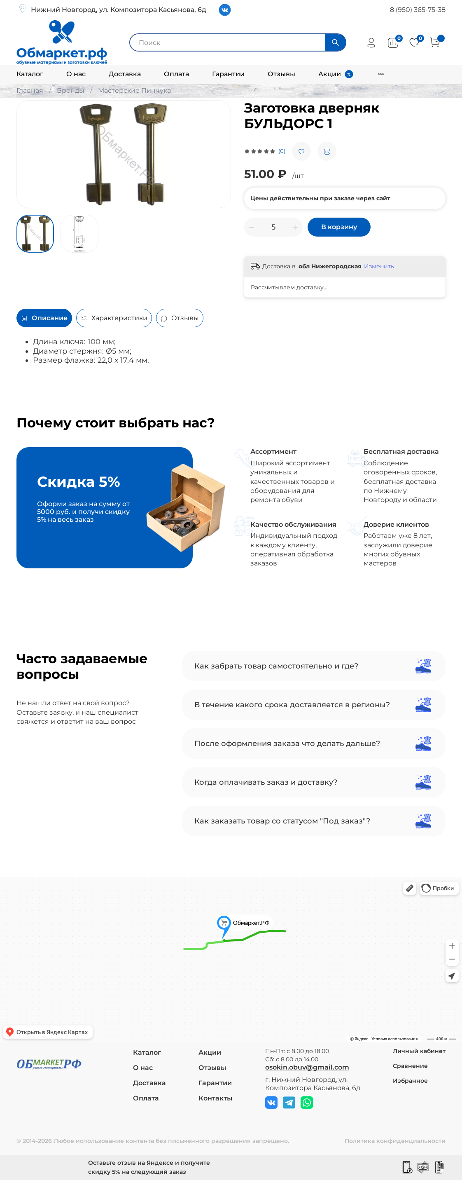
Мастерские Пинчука (134, 90)
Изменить (379, 266)
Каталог (29, 74)
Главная (29, 90)
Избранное (410, 1080)
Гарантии (228, 74)
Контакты (215, 1098)
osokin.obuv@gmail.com (307, 1067)
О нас (76, 74)
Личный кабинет (419, 1051)
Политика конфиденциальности (395, 1141)
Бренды (70, 90)
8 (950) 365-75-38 (418, 10)
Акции (329, 74)
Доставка (125, 74)
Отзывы (281, 74)
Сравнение (410, 1066)
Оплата (176, 74)
